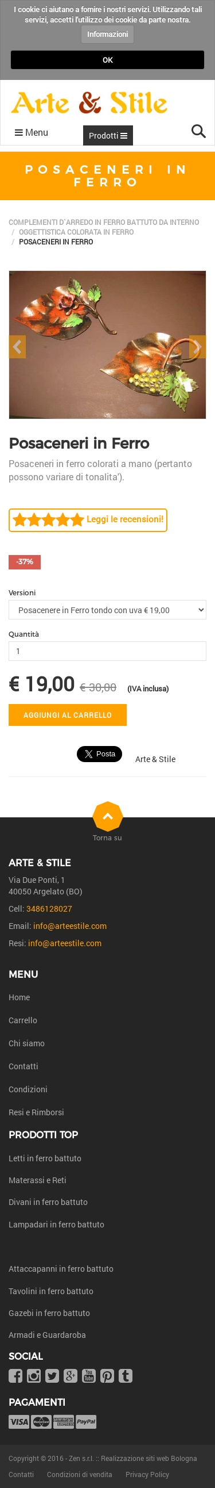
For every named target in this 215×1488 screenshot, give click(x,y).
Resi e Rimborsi (36, 1112)
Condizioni (28, 1089)
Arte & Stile (155, 758)
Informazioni (107, 34)
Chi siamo (27, 1043)
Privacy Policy (147, 1474)
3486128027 (49, 908)
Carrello (23, 1020)
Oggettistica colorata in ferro (76, 231)
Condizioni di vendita (79, 1474)
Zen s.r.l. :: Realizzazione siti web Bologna (133, 1458)
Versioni (22, 592)
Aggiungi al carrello (68, 715)
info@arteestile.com (70, 925)
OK (107, 60)
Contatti (23, 1066)
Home (19, 997)
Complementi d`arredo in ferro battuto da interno (104, 222)
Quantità (24, 634)
